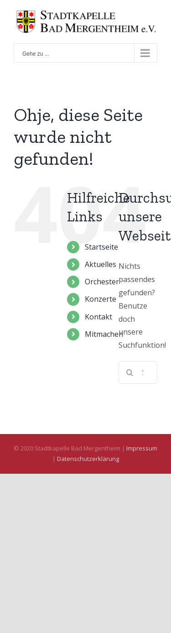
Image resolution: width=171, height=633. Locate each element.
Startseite (101, 247)
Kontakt (98, 317)
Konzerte (100, 299)
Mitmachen (104, 334)
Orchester (102, 282)
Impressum (141, 448)
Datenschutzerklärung (88, 459)
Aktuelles (100, 264)
